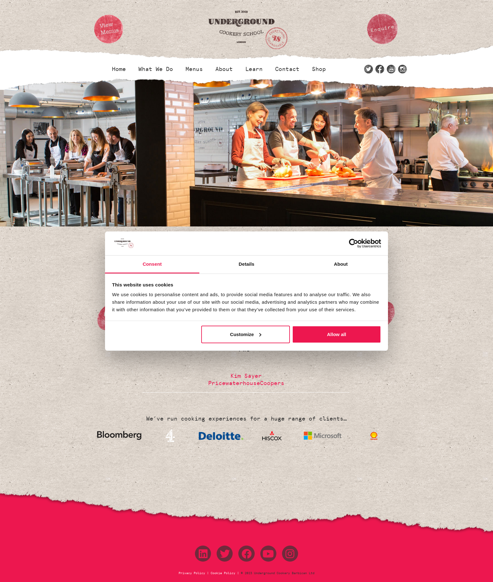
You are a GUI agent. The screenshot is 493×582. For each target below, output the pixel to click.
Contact (287, 69)
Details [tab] (246, 264)
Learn (254, 69)
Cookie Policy (223, 573)
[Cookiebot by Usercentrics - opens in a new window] (353, 243)
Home (119, 69)
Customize (246, 334)
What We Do (155, 69)
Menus (194, 69)
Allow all (336, 334)
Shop (319, 69)
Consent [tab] (152, 264)
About (224, 69)
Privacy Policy (193, 573)
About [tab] (341, 264)
